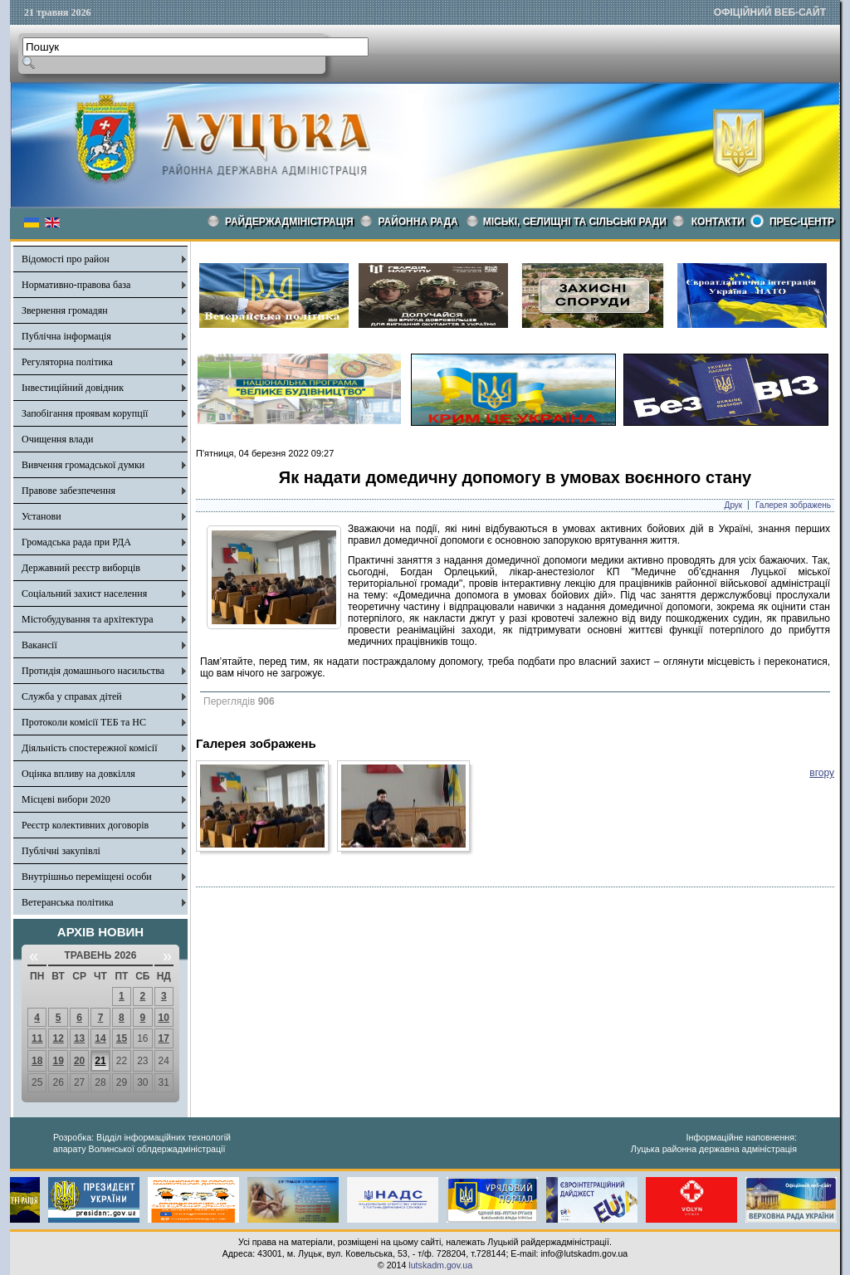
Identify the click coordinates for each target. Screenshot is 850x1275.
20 (79, 1061)
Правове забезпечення (68, 490)
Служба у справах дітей (72, 696)
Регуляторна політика (67, 362)
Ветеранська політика (68, 902)
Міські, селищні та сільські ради (575, 221)
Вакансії (39, 645)
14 (100, 1038)
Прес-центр (801, 221)
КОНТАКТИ (718, 221)
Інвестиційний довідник (73, 387)
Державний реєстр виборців (81, 568)
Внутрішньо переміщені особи (87, 876)
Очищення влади (57, 439)
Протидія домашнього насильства (93, 671)
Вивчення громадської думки (83, 465)
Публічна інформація (66, 336)
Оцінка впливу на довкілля (78, 773)
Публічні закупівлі (61, 851)
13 (79, 1038)
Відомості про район (66, 259)
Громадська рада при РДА (76, 542)
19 (57, 1061)
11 (37, 1038)
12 (57, 1038)
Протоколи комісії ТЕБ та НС (84, 722)
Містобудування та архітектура (88, 619)
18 (37, 1061)
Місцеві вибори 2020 (66, 799)
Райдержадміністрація (289, 221)
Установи (41, 516)
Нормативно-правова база (76, 285)
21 (100, 1061)
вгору (821, 773)
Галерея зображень (793, 505)
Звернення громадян (65, 310)
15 (121, 1038)
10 (164, 1017)
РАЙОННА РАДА (418, 221)
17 (164, 1038)
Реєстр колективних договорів (85, 825)
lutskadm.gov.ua (440, 1265)
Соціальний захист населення (84, 593)
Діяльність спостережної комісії (90, 748)
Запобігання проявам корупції (85, 413)
